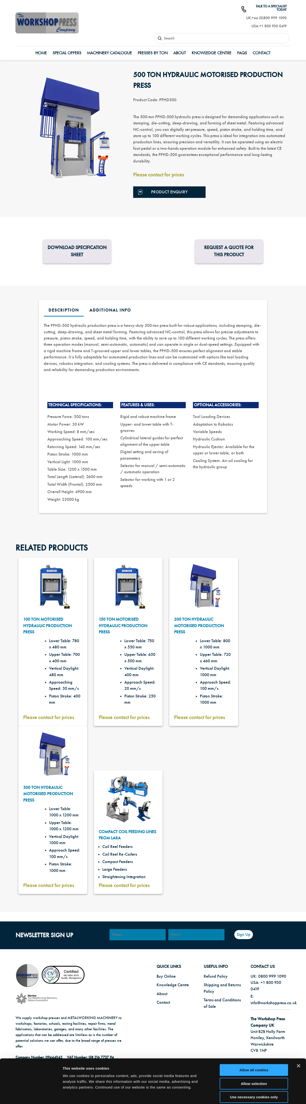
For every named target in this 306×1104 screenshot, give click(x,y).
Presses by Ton (153, 53)
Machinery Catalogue (109, 53)
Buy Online (166, 976)
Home (41, 53)
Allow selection (254, 1060)
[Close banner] (298, 1042)
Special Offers (67, 53)
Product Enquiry (163, 192)
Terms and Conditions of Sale (222, 1003)
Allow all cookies (254, 1047)
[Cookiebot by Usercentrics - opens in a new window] (31, 1094)
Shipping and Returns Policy (222, 988)
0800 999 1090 (272, 976)
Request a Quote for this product (229, 251)
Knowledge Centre (211, 53)
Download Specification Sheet (77, 251)
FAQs (242, 53)
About (179, 53)
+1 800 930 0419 (273, 26)
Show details (251, 1095)
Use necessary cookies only (254, 1074)
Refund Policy (216, 976)
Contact (262, 53)
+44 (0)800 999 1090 (269, 18)
